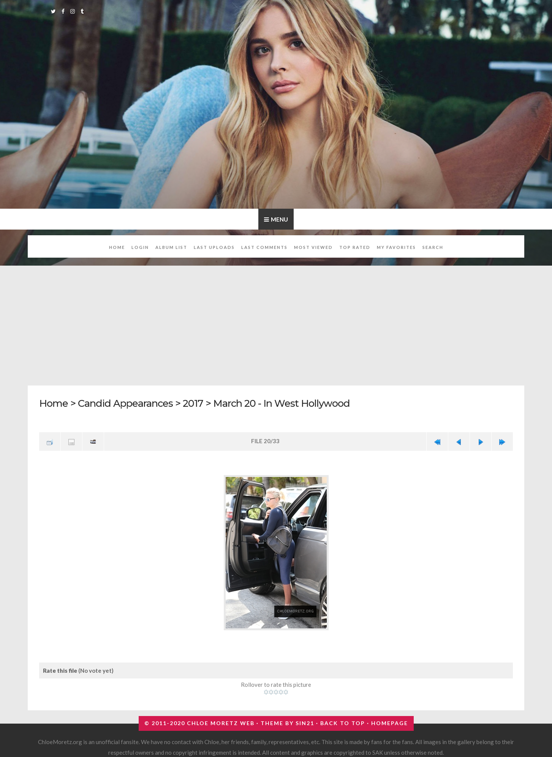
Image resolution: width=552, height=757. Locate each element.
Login (140, 247)
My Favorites (396, 247)
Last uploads (214, 247)
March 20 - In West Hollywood (281, 403)
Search (432, 247)
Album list (171, 247)
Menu (279, 219)
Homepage (389, 723)
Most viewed (313, 247)
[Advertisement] (276, 321)
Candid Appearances (125, 403)
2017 (193, 403)
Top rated (354, 247)
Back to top (342, 723)
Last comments (264, 247)
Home (117, 247)
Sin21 (305, 723)
